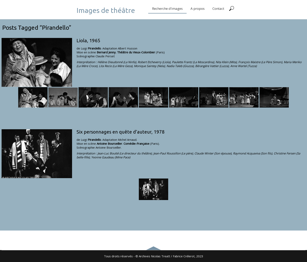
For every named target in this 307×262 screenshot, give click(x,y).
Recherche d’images (167, 8)
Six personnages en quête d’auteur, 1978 (121, 132)
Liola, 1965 (88, 40)
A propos (198, 8)
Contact (218, 8)
